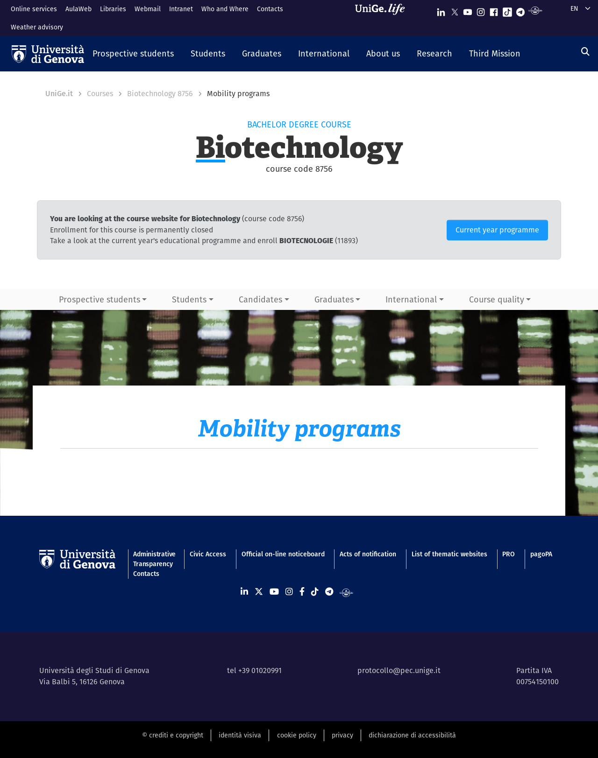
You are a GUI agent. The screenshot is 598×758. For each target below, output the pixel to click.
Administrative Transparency (153, 558)
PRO (508, 554)
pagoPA (541, 554)
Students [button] (189, 299)
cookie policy (296, 735)
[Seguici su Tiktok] (507, 10)
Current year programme (497, 230)
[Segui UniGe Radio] (535, 10)
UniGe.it (59, 93)
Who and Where (225, 9)
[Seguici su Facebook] (494, 10)
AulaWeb (78, 9)
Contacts (270, 9)
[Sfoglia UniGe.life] (383, 18)
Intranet (181, 9)
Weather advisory (37, 27)
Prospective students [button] (99, 299)
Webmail (148, 9)
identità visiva (240, 735)
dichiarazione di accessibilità (412, 735)
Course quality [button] (496, 299)
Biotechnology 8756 (160, 93)
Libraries (113, 9)
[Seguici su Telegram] (520, 10)
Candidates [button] (260, 299)
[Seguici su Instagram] (481, 10)
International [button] (411, 299)
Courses (100, 93)
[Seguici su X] (454, 10)
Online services (34, 9)
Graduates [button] (334, 299)
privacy (342, 735)
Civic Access (208, 554)
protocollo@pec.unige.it (399, 670)
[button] (133, 54)
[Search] (585, 51)
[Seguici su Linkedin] (441, 10)
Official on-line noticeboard (283, 554)
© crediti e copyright (172, 735)
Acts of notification (368, 554)
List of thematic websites (449, 554)
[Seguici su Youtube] (468, 10)
